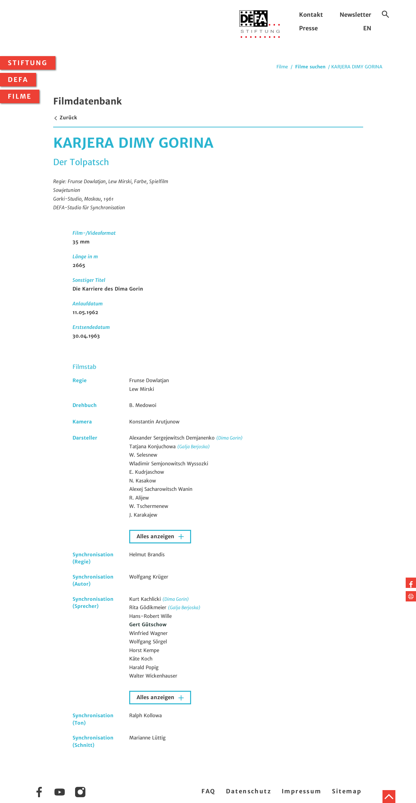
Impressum (302, 791)
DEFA (18, 79)
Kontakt (311, 14)
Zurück (65, 117)
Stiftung (28, 63)
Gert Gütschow (148, 624)
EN (367, 28)
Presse (308, 28)
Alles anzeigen (156, 536)
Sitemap (347, 791)
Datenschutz (248, 791)
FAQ (208, 791)
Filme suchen (310, 67)
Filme (20, 96)
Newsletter (355, 14)
